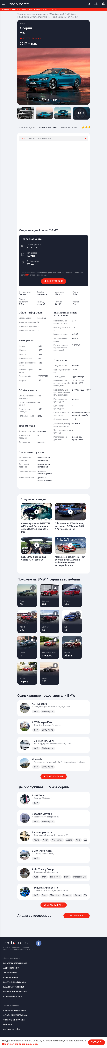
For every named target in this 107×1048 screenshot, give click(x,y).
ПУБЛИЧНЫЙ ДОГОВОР (12, 996)
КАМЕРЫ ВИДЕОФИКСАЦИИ (14, 982)
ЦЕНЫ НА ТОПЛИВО (53, 281)
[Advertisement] (40, 184)
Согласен (96, 1042)
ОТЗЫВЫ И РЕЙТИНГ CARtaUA (15, 1015)
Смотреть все (76, 915)
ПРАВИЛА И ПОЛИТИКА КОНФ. (15, 992)
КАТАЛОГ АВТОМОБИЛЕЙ (13, 987)
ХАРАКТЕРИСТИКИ (48, 127)
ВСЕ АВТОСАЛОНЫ (53, 776)
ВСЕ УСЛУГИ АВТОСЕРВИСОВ (15, 963)
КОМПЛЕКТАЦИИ (69, 127)
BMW (14, 9)
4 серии (22, 9)
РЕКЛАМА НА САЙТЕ (11, 1029)
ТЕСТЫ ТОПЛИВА (10, 973)
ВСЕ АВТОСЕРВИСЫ (53, 905)
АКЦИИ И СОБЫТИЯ (11, 968)
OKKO (27, 275)
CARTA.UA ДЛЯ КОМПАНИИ (14, 1010)
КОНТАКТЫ (7, 1025)
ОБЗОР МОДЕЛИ (27, 127)
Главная (5, 9)
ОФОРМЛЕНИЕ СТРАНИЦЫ (14, 1020)
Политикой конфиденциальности (20, 1044)
